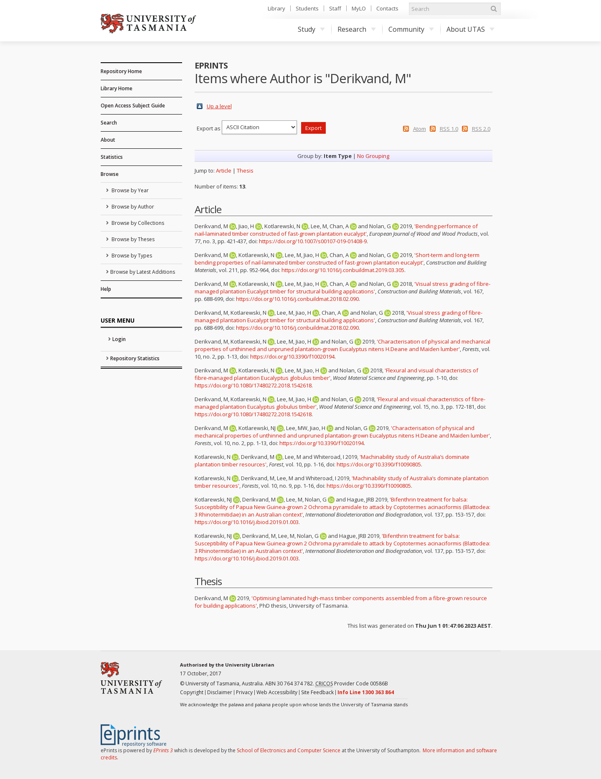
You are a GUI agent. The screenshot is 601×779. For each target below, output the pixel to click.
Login (119, 339)
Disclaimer (219, 692)
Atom (419, 128)
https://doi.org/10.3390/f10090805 (379, 464)
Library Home (116, 88)
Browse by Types (131, 255)
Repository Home (121, 71)
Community (411, 29)
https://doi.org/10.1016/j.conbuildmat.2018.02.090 (297, 299)
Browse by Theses (132, 239)
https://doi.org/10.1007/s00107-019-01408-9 (313, 241)
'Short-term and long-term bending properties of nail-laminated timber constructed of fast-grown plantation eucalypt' (337, 258)
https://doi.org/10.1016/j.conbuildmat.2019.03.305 (342, 270)
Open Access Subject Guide (133, 105)
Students (307, 8)
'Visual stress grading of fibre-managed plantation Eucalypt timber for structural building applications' (342, 287)
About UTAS (470, 29)
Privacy (244, 692)
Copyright (191, 692)
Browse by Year (129, 190)
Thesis (245, 170)
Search (109, 122)
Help (106, 289)
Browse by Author (132, 206)
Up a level (219, 106)
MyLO (359, 8)
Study (311, 29)
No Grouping (373, 156)
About (108, 139)
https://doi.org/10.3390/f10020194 (292, 356)
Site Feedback (317, 692)
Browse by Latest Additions (142, 271)
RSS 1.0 (449, 128)
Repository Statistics (135, 358)
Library (276, 8)
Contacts (387, 8)
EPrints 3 (163, 750)
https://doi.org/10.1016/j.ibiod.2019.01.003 (247, 522)
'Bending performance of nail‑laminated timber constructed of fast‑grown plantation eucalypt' (336, 229)
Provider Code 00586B (351, 683)
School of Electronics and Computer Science (288, 750)
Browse (110, 174)
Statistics (112, 156)
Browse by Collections (137, 223)
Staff (335, 8)
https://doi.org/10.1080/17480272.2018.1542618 (253, 385)
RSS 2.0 (481, 128)
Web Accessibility (276, 692)
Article (223, 170)
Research (356, 29)
